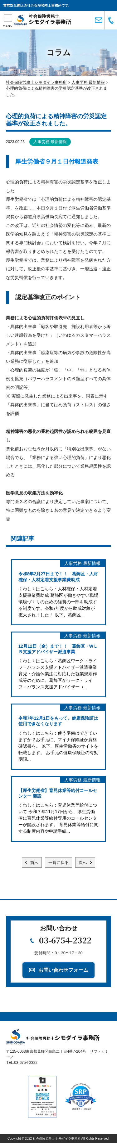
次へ (83, 862)
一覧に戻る (58, 862)
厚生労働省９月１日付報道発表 (56, 161)
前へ (34, 862)
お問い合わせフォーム (63, 970)
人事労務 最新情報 (50, 141)
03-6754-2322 (65, 940)
